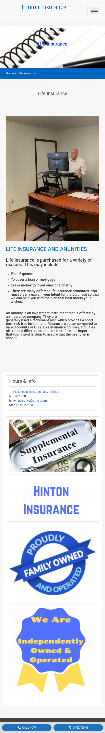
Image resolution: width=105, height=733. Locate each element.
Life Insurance (52, 93)
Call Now (27, 728)
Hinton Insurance (43, 6)
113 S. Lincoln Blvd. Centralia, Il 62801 (34, 392)
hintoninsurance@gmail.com (28, 400)
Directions (78, 728)
